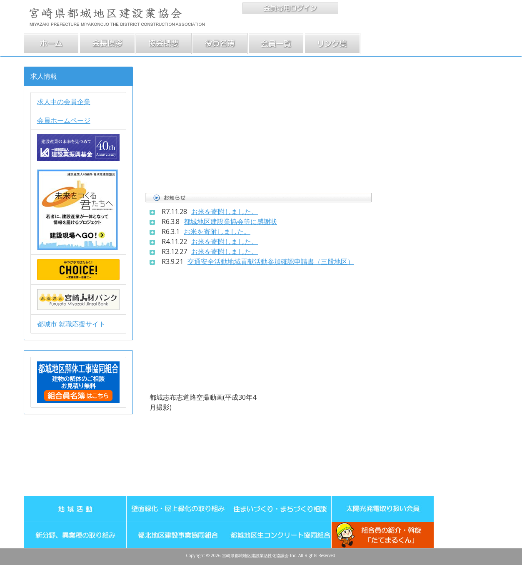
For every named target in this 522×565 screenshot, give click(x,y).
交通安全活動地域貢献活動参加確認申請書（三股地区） (270, 261)
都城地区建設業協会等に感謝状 (230, 221)
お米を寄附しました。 (224, 211)
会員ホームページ (63, 120)
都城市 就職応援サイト (71, 324)
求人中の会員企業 (63, 101)
